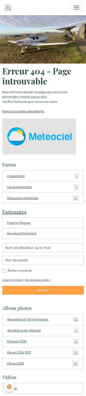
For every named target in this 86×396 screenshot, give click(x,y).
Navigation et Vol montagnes (43, 319)
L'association (43, 176)
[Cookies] (9, 387)
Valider (43, 290)
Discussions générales (43, 198)
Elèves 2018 (43, 363)
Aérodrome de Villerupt (43, 330)
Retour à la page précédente (23, 111)
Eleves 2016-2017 (43, 352)
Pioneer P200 (43, 341)
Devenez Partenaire (22, 233)
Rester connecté (20, 271)
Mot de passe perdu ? (38, 280)
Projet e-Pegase (19, 223)
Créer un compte (12, 280)
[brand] (8, 7)
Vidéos (12, 388)
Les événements (43, 187)
